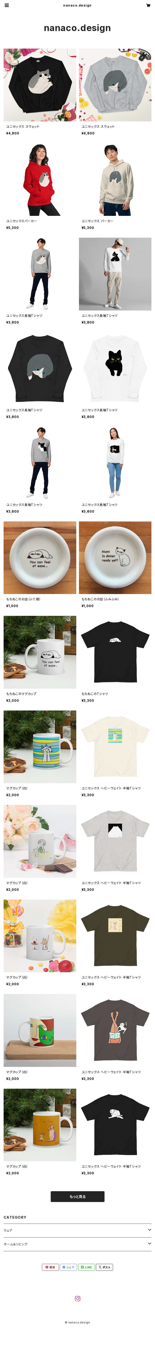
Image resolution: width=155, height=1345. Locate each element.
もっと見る (78, 1196)
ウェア (8, 1230)
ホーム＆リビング (15, 1244)
